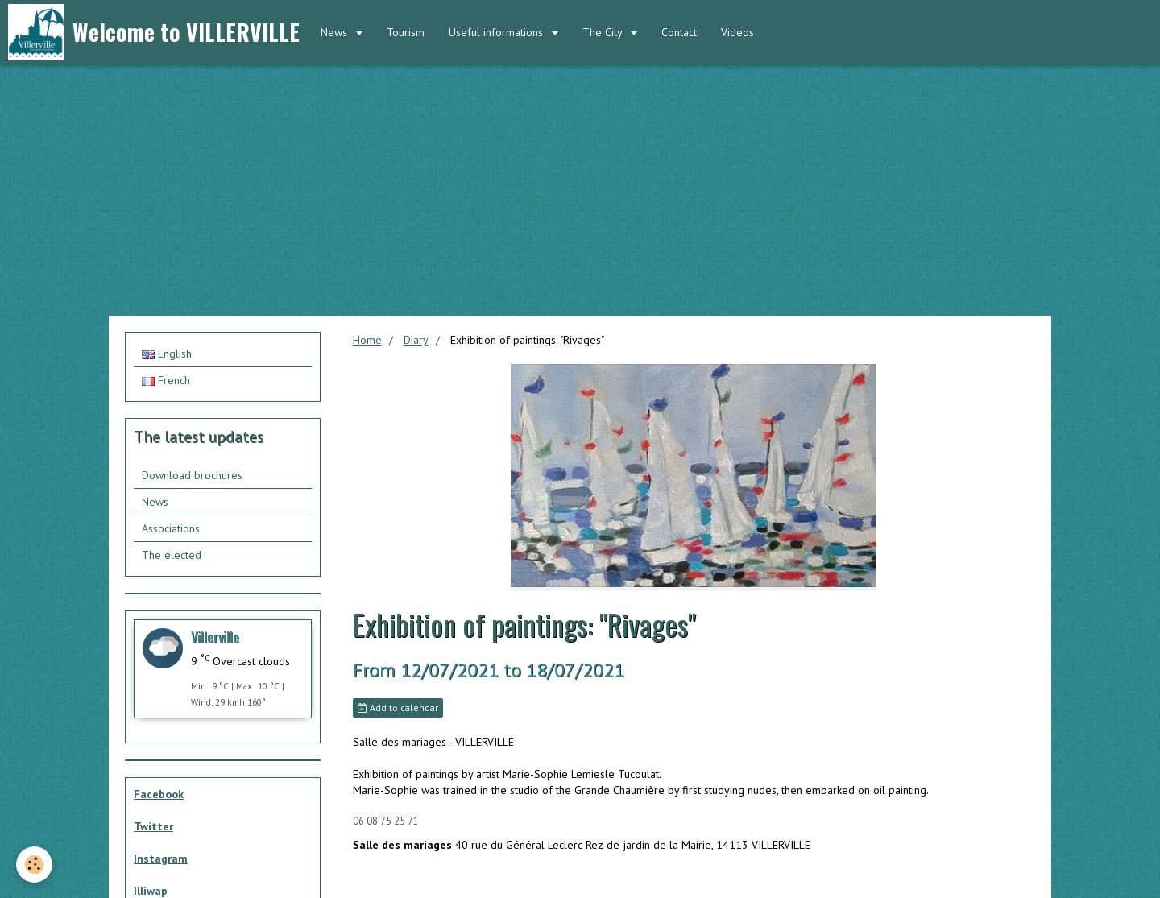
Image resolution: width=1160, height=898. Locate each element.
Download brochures (192, 475)
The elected (171, 555)
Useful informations (497, 32)
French (166, 380)
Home (367, 340)
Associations (171, 528)
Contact (679, 32)
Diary (416, 340)
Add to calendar (398, 707)
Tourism (406, 32)
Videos (737, 32)
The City (603, 32)
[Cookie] (34, 864)
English (167, 353)
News (335, 32)
